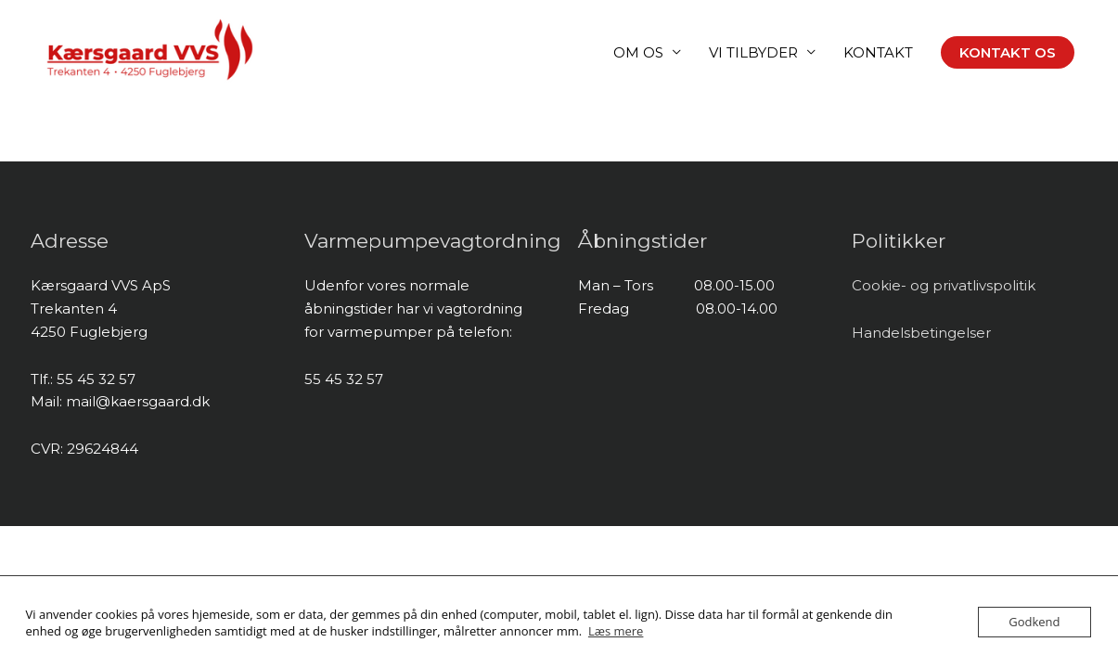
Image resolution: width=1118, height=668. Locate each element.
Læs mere (616, 631)
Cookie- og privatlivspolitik (943, 285)
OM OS (638, 52)
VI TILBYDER (753, 52)
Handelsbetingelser (921, 332)
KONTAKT (878, 52)
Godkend (1034, 621)
